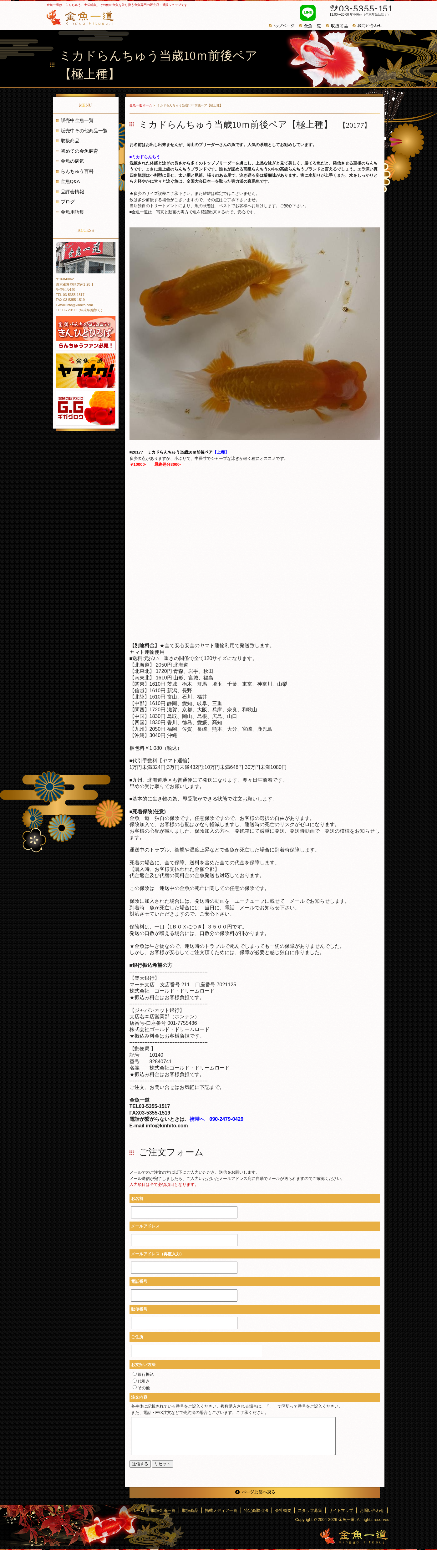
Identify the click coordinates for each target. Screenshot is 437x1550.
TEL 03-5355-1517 (70, 295)
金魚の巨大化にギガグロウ (85, 408)
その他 (141, 1387)
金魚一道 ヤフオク (85, 370)
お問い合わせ (369, 25)
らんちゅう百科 (77, 171)
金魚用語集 (72, 212)
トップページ (283, 26)
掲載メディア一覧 (221, 1510)
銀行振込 (143, 1374)
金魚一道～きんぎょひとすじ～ (354, 1536)
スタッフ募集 (310, 1510)
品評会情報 (72, 191)
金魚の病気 (72, 161)
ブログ (68, 201)
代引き (141, 1381)
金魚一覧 (312, 26)
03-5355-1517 (357, 9)
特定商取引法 (256, 1510)
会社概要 (283, 1510)
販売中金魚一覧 (77, 120)
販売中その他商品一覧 (84, 130)
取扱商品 (70, 140)
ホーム (138, 1510)
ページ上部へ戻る (254, 1492)
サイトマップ (341, 1510)
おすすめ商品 (339, 26)
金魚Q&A (70, 181)
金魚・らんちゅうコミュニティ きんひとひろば (85, 333)
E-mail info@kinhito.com (74, 305)
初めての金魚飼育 (79, 151)
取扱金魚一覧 (163, 1510)
